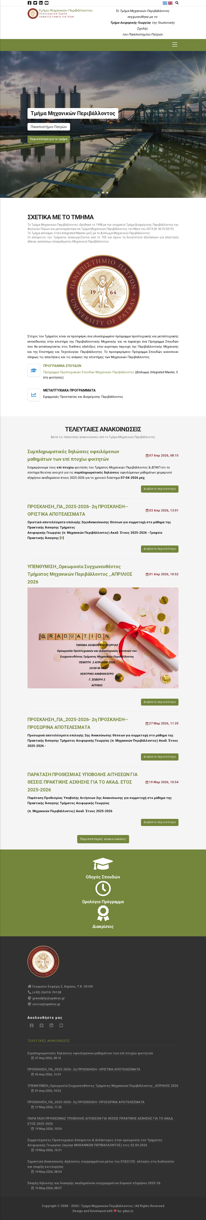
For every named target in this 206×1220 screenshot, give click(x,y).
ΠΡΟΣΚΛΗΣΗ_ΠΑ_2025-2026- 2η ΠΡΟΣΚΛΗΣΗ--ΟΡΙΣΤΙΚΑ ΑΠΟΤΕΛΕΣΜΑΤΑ (77, 510)
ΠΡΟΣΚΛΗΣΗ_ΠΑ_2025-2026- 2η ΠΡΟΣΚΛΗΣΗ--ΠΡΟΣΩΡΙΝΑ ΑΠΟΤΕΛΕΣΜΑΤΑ (77, 723)
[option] (103, 124)
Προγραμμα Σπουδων (62, 366)
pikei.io (128, 1211)
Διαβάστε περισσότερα (160, 488)
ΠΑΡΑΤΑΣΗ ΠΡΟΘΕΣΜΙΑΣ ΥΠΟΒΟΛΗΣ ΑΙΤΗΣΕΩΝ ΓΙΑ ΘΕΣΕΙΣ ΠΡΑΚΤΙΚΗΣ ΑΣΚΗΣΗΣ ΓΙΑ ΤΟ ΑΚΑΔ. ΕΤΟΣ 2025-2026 (82, 782)
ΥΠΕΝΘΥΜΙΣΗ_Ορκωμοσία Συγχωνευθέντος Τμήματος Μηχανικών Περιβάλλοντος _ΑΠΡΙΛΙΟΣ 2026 (79, 574)
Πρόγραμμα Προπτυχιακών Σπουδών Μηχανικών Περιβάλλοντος (88, 372)
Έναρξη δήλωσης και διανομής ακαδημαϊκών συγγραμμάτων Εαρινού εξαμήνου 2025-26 (93, 1183)
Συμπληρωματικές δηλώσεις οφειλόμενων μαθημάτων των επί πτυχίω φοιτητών (73, 455)
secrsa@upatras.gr (43, 1004)
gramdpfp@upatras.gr (46, 998)
